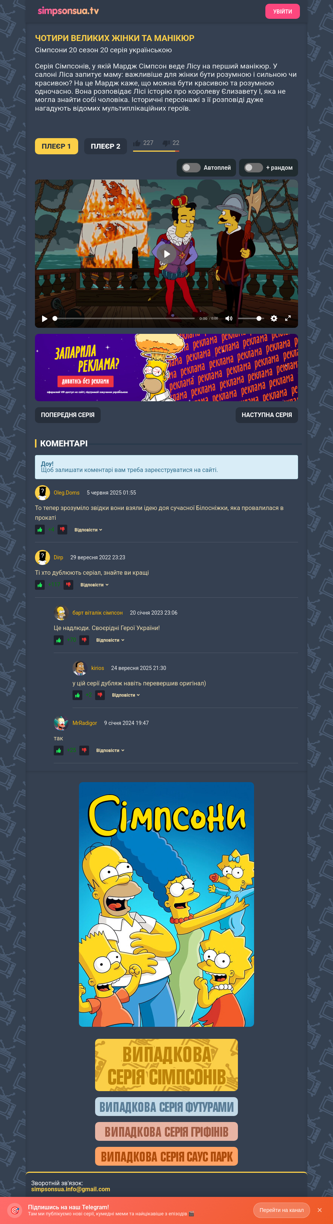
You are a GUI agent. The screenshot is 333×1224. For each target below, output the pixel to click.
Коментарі (64, 443)
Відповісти (88, 530)
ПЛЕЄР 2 (106, 146)
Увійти (282, 12)
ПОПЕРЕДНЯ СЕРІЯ (68, 415)
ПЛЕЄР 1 (56, 146)
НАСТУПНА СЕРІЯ (267, 415)
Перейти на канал (281, 1210)
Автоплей (206, 167)
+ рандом (268, 167)
